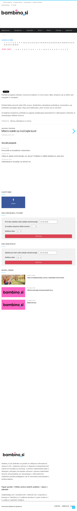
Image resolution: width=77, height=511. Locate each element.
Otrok (41, 30)
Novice (12, 121)
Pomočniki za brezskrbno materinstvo (16, 150)
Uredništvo (57, 506)
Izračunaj (38, 236)
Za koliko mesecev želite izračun (17, 226)
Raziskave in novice (23, 121)
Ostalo (5, 35)
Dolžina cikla (10, 231)
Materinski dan (31, 302)
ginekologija (6, 5)
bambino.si (14, 497)
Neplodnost (6, 30)
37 (11, 44)
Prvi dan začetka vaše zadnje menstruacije (21, 222)
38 (13, 44)
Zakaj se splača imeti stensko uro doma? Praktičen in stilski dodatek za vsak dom (33, 156)
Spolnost (70, 30)
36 (9, 44)
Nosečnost (18, 30)
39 (15, 44)
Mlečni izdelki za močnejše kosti (19, 131)
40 (17, 44)
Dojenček (30, 30)
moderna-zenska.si (27, 497)
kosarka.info (20, 495)
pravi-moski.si (41, 497)
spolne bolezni (37, 2)
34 (4, 44)
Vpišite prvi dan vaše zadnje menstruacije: (21, 253)
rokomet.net (31, 495)
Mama (50, 30)
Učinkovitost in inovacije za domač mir (16, 162)
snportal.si (42, 495)
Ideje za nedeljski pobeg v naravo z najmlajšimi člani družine (45, 277)
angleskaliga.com (8, 495)
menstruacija (17, 2)
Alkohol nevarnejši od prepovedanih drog (40, 290)
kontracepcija (7, 2)
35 (7, 44)
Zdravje (59, 30)
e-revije (13, 5)
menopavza (27, 2)
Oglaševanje (65, 506)
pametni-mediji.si (17, 500)
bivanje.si (5, 497)
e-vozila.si (5, 500)
